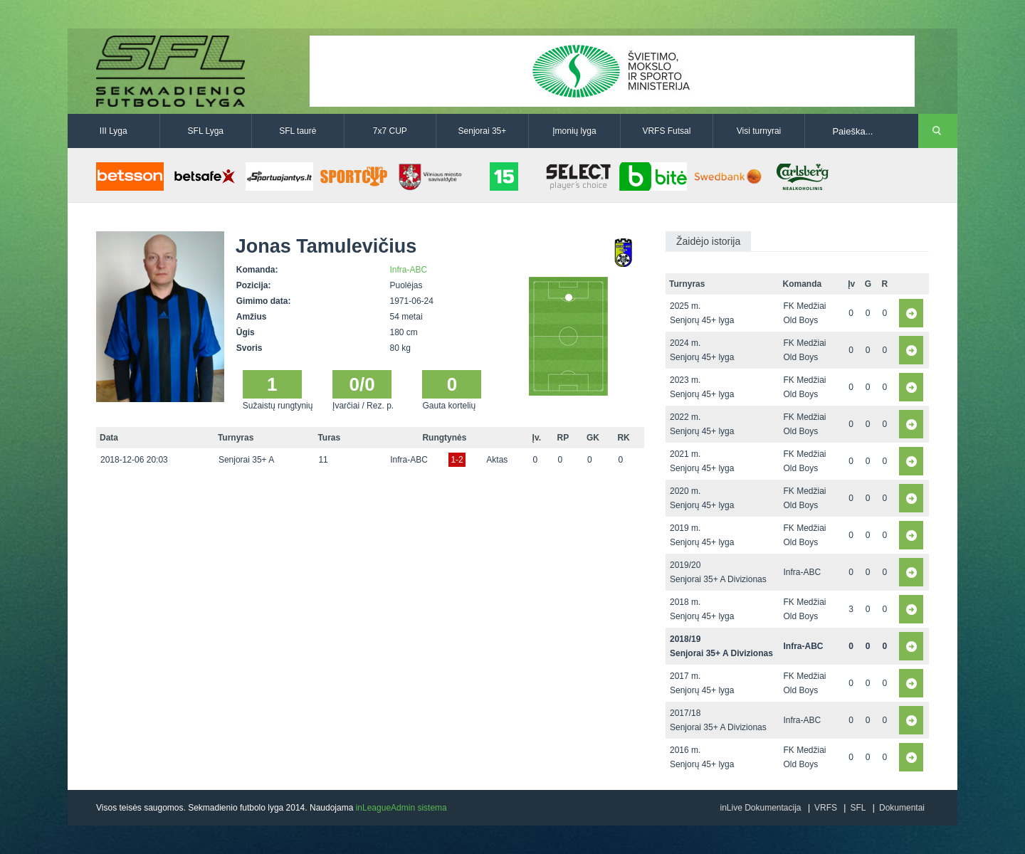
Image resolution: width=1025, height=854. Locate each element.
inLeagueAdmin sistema (401, 808)
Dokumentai (902, 808)
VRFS (825, 808)
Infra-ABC (409, 270)
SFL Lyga (206, 131)
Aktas (497, 460)
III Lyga (113, 131)
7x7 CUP (390, 131)
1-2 (457, 460)
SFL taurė (297, 131)
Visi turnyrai (759, 131)
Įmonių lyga (574, 131)
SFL (858, 808)
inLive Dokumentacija (760, 808)
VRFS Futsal (666, 131)
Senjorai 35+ (482, 131)
